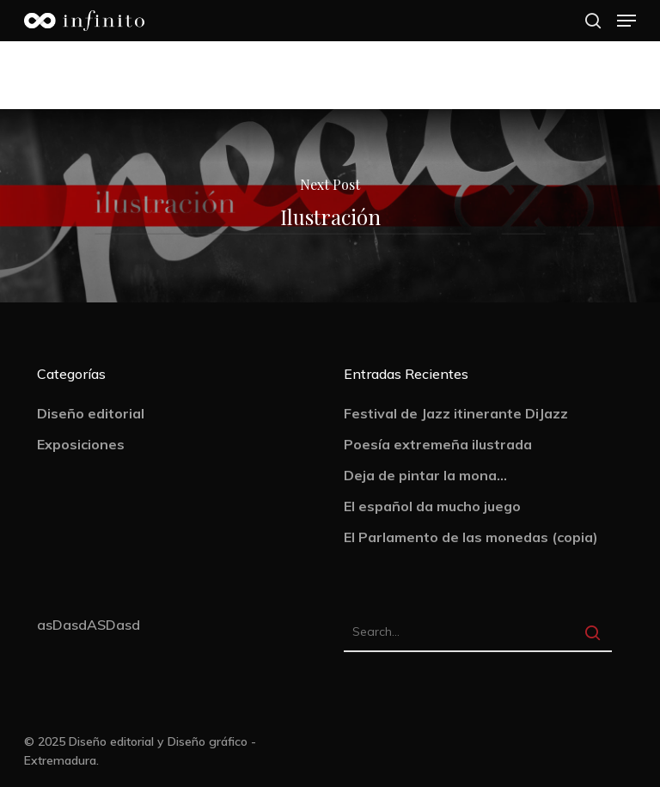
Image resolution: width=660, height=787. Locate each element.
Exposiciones (81, 444)
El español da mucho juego (432, 506)
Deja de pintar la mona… (425, 475)
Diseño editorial (90, 413)
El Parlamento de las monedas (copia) (471, 537)
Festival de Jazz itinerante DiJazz (456, 413)
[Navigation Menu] (626, 20)
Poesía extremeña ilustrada (438, 444)
